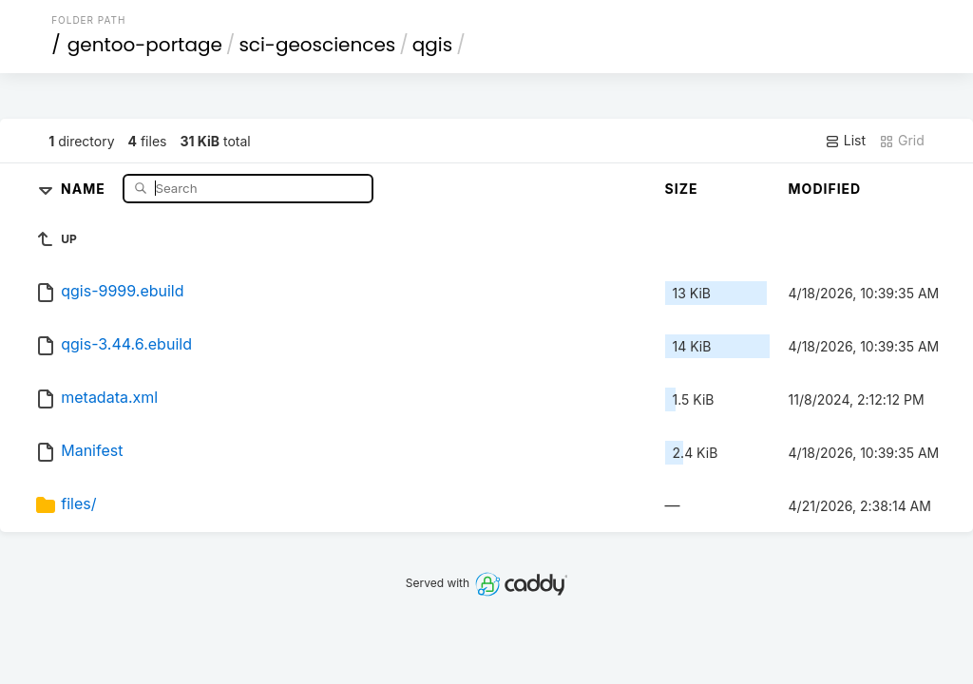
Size (681, 188)
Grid (902, 140)
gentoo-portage (144, 44)
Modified (825, 188)
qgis (432, 44)
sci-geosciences (316, 44)
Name (85, 188)
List (845, 140)
